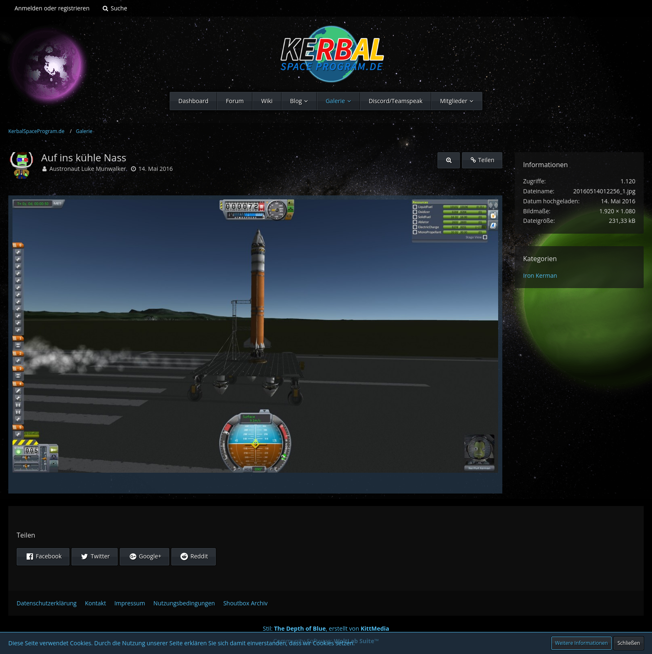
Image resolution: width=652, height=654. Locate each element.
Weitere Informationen (581, 643)
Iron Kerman (540, 275)
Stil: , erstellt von (326, 628)
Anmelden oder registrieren (52, 8)
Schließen (628, 643)
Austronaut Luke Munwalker (87, 169)
